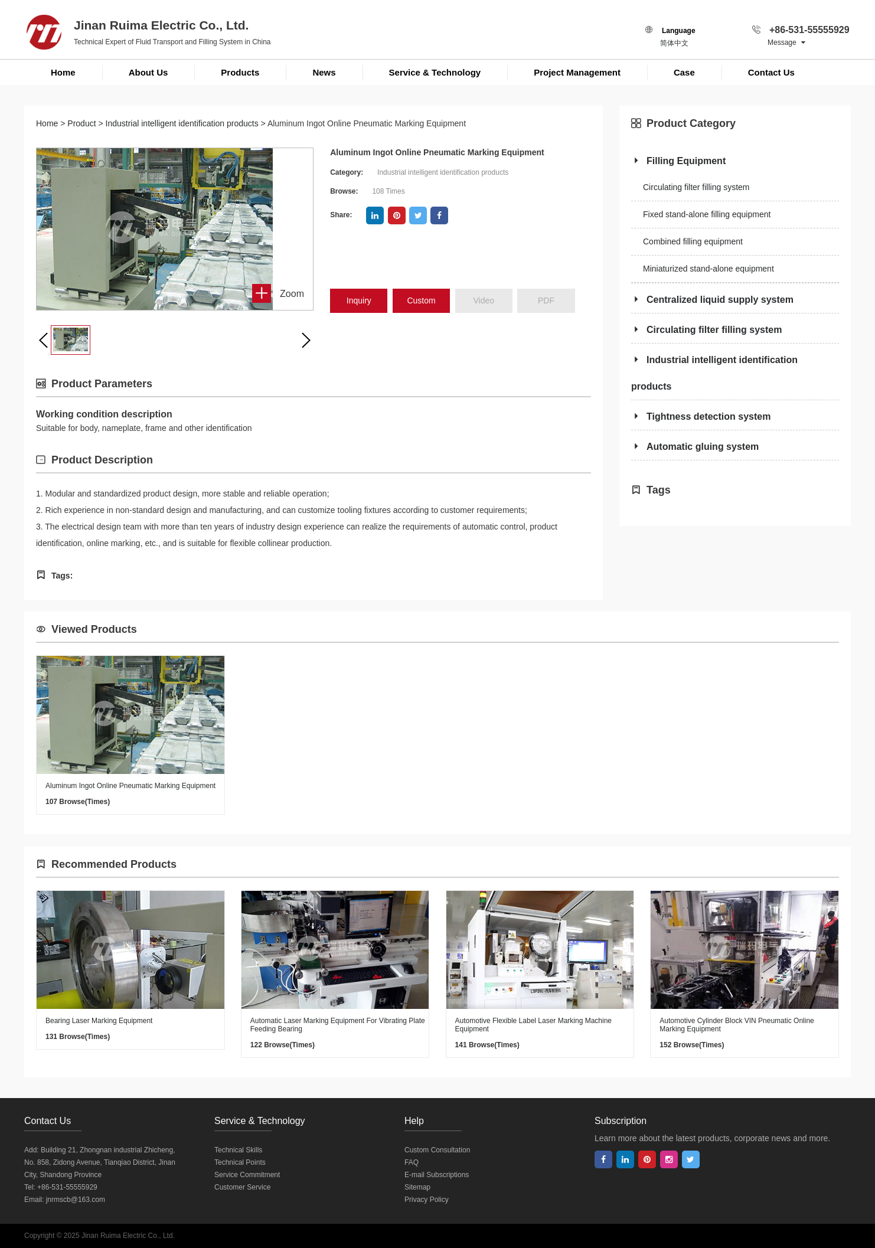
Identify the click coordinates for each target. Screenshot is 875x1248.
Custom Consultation (437, 1150)
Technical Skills (238, 1150)
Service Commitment (247, 1175)
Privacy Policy (426, 1199)
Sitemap (417, 1187)
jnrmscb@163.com (75, 1199)
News (323, 72)
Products (240, 72)
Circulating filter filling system (696, 187)
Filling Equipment (678, 161)
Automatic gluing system (695, 447)
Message (786, 42)
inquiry (359, 300)
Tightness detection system (700, 416)
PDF (546, 300)
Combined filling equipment (693, 241)
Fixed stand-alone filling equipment (706, 214)
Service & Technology (435, 72)
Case (684, 72)
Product (81, 123)
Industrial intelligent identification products (182, 123)
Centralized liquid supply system (712, 300)
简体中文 (674, 43)
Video (484, 300)
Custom (421, 300)
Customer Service (242, 1187)
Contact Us (771, 72)
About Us (148, 72)
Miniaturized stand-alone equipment (708, 268)
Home (63, 72)
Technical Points (240, 1162)
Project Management (577, 72)
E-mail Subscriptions (436, 1175)
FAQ (411, 1162)
